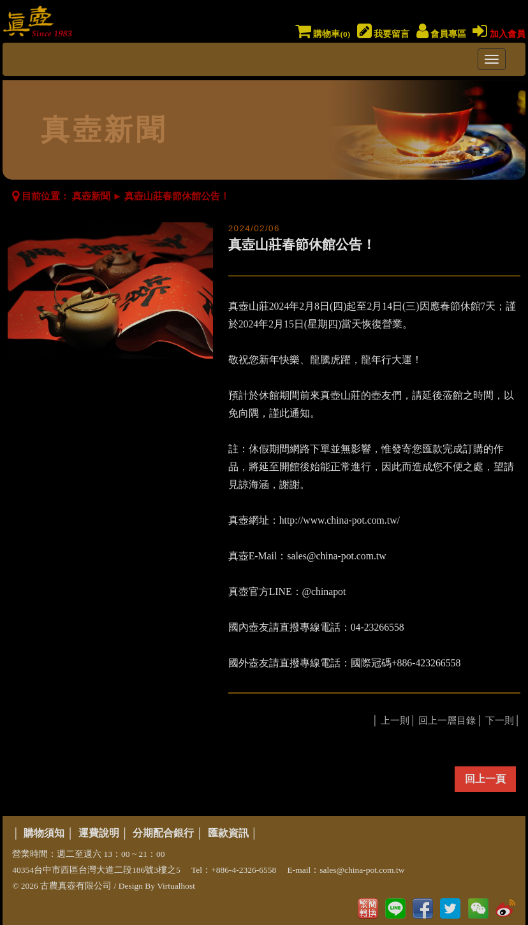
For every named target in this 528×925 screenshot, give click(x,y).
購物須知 (44, 833)
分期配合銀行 (163, 833)
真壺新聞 (91, 196)
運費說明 (98, 833)
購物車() (322, 34)
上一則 (395, 720)
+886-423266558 (426, 662)
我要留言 (383, 34)
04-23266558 (377, 627)
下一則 (499, 720)
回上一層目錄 (447, 720)
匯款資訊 (228, 833)
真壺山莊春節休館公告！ (177, 196)
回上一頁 (485, 778)
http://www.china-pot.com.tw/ (339, 520)
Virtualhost (176, 886)
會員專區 (441, 34)
